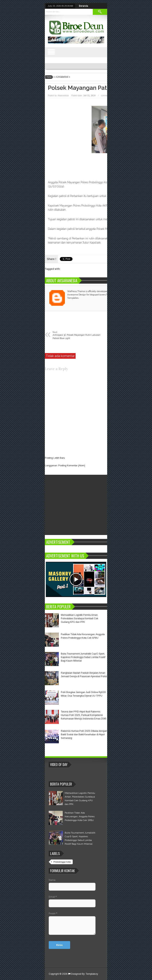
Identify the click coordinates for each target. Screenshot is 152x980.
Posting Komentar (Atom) (71, 465)
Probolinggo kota (62, 861)
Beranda (83, 5)
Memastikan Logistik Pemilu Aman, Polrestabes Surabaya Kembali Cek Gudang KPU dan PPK (79, 618)
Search (100, 12)
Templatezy (92, 974)
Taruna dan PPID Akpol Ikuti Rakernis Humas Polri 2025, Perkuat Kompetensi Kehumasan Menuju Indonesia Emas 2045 (83, 715)
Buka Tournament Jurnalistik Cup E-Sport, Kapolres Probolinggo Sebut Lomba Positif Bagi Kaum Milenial (83, 657)
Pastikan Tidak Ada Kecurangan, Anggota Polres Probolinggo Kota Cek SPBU (80, 816)
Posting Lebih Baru (55, 458)
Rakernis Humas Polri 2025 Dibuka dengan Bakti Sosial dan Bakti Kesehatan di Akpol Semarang (84, 734)
